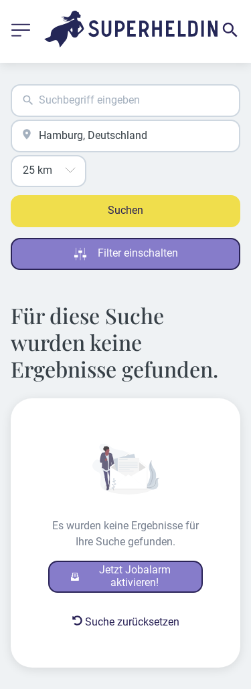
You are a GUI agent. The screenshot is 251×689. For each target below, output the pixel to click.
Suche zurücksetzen (125, 621)
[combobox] (125, 100)
